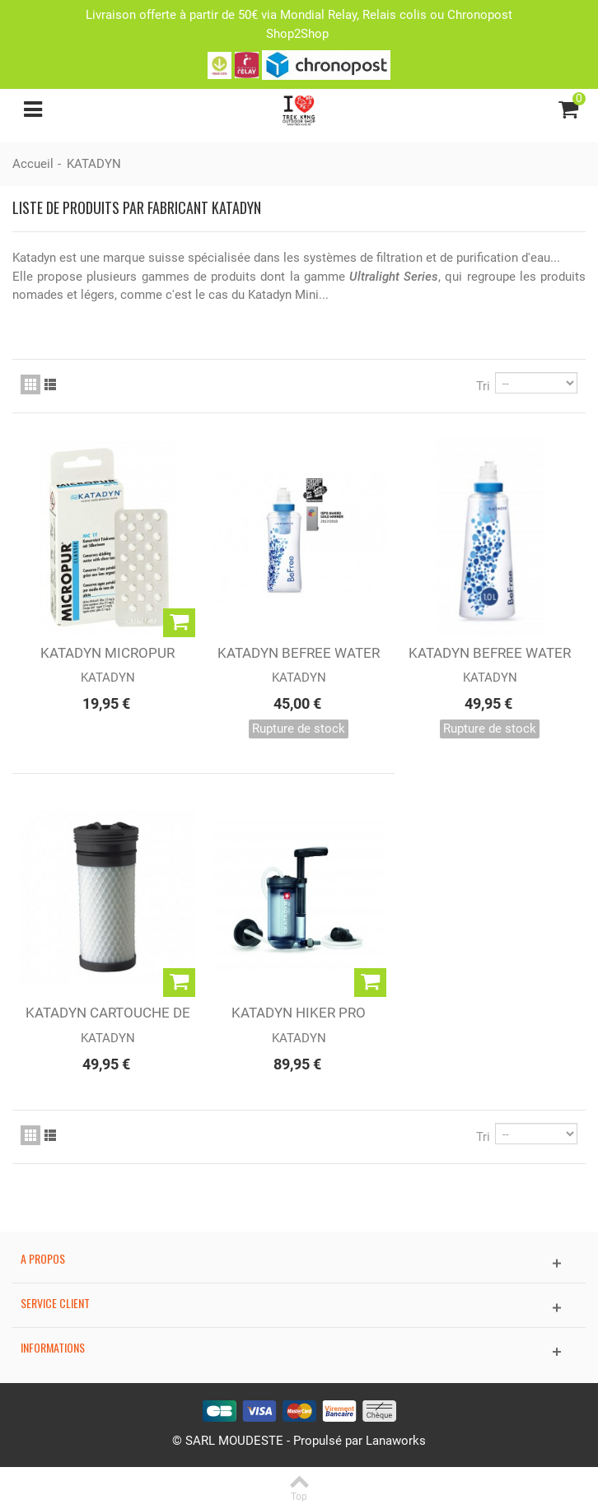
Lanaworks (396, 1440)
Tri (483, 386)
